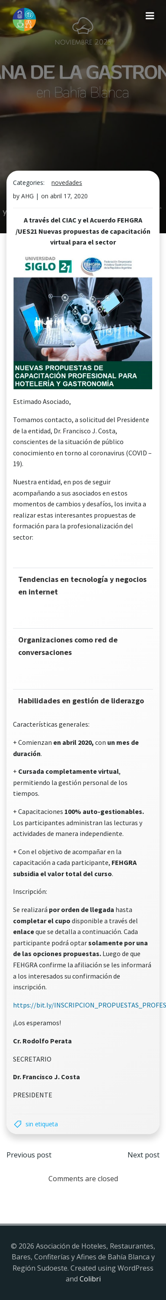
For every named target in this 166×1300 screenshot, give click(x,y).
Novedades (66, 182)
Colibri (90, 1279)
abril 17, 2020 (69, 196)
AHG (27, 196)
